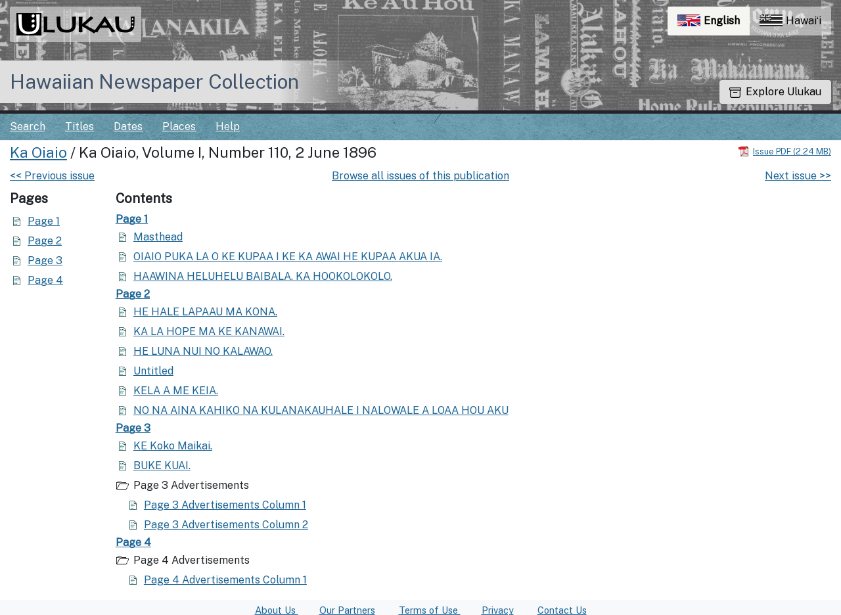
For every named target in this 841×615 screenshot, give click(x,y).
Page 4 (45, 280)
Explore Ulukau (775, 91)
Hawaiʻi (790, 20)
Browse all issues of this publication (420, 176)
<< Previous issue (52, 176)
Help (228, 126)
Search (27, 126)
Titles (79, 126)
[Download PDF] (784, 151)
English (713, 23)
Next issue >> (798, 176)
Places (179, 126)
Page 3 (45, 260)
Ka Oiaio (38, 152)
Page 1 (44, 221)
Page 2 (45, 241)
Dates (128, 126)
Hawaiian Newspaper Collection (154, 81)
